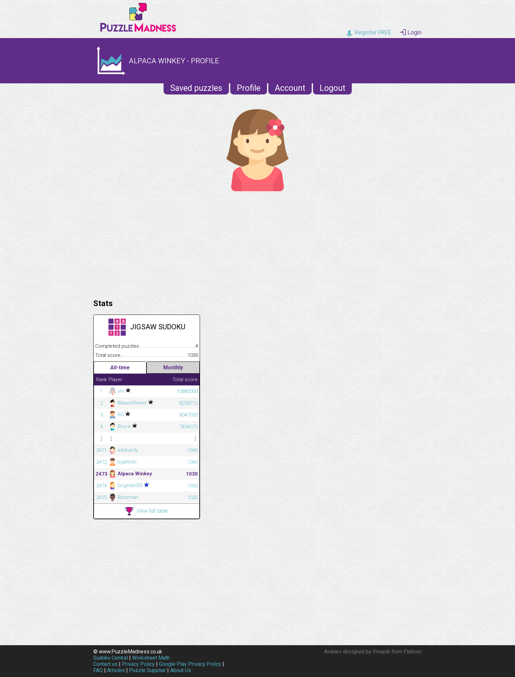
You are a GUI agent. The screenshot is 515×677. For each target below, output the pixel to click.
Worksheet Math (151, 658)
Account (290, 88)
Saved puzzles (196, 88)
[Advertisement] (257, 243)
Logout (332, 88)
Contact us (105, 664)
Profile (248, 88)
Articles (116, 670)
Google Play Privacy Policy (190, 664)
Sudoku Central (110, 658)
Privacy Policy (138, 664)
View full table (146, 511)
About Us (180, 670)
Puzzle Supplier (147, 670)
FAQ (98, 670)
